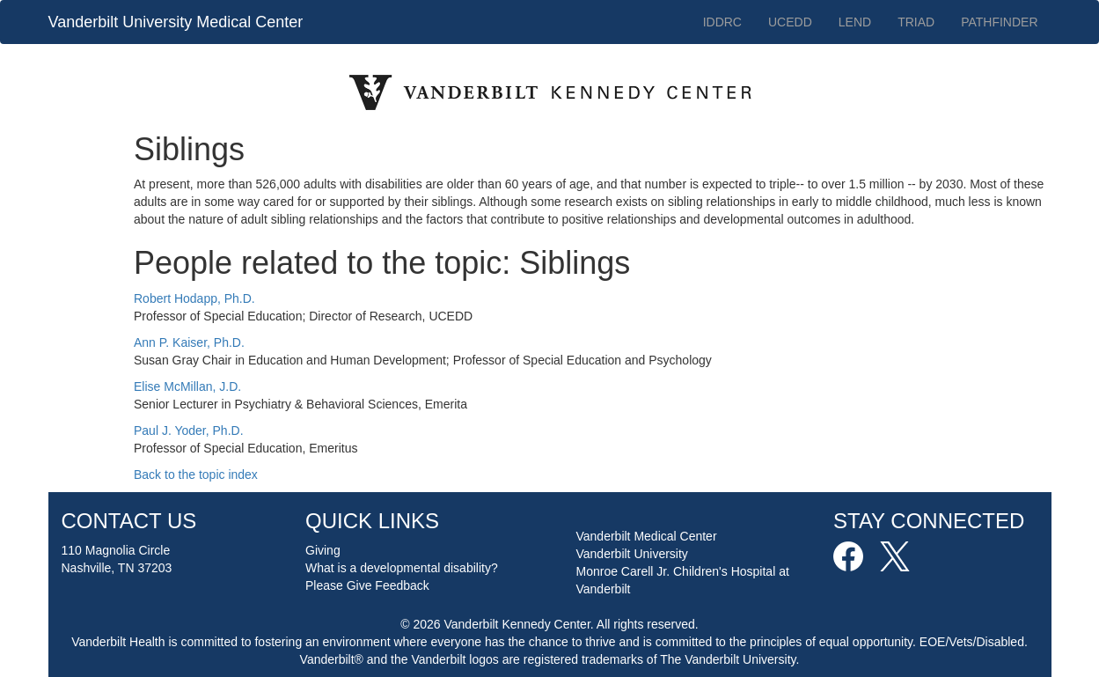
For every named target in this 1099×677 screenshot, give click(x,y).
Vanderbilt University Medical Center (176, 22)
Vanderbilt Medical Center (646, 536)
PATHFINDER (999, 22)
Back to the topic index (196, 474)
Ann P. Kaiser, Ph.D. (189, 342)
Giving (323, 550)
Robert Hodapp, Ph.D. (194, 298)
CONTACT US (129, 521)
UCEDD (790, 22)
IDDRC (722, 22)
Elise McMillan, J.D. (187, 386)
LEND (855, 22)
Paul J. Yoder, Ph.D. (189, 430)
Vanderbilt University (632, 554)
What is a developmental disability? (401, 568)
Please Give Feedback (367, 585)
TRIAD (916, 22)
